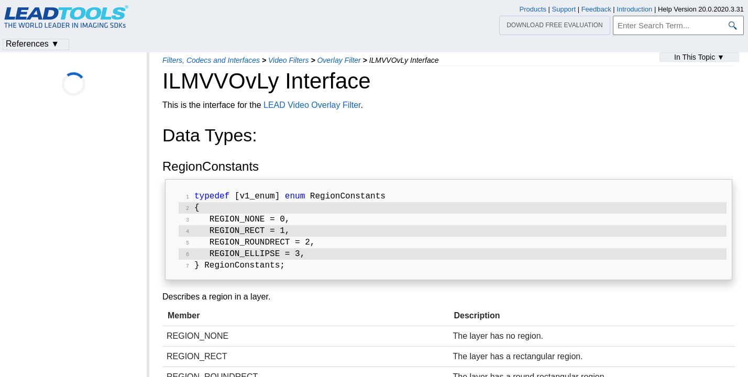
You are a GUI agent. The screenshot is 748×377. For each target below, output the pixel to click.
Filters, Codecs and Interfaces (211, 60)
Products (533, 9)
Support (564, 9)
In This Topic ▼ (699, 57)
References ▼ (32, 43)
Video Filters (288, 60)
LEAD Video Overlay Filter (312, 105)
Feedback (596, 9)
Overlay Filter (338, 60)
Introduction (634, 9)
